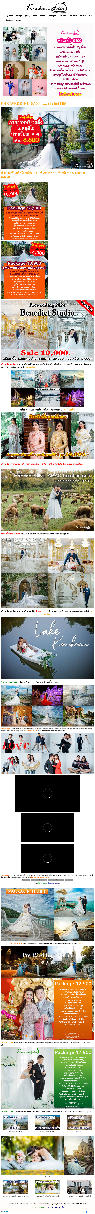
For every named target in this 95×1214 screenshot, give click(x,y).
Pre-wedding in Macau (15, 1131)
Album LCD (79, 1131)
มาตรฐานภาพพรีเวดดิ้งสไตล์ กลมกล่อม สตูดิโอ (47, 1196)
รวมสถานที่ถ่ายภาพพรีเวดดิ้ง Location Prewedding (15, 1196)
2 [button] (49, 975)
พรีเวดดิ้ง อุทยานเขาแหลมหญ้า (47, 1131)
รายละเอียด (56, 103)
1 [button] (46, 975)
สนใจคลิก (69, 409)
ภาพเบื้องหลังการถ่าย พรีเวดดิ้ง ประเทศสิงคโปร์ (79, 1196)
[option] (47, 962)
